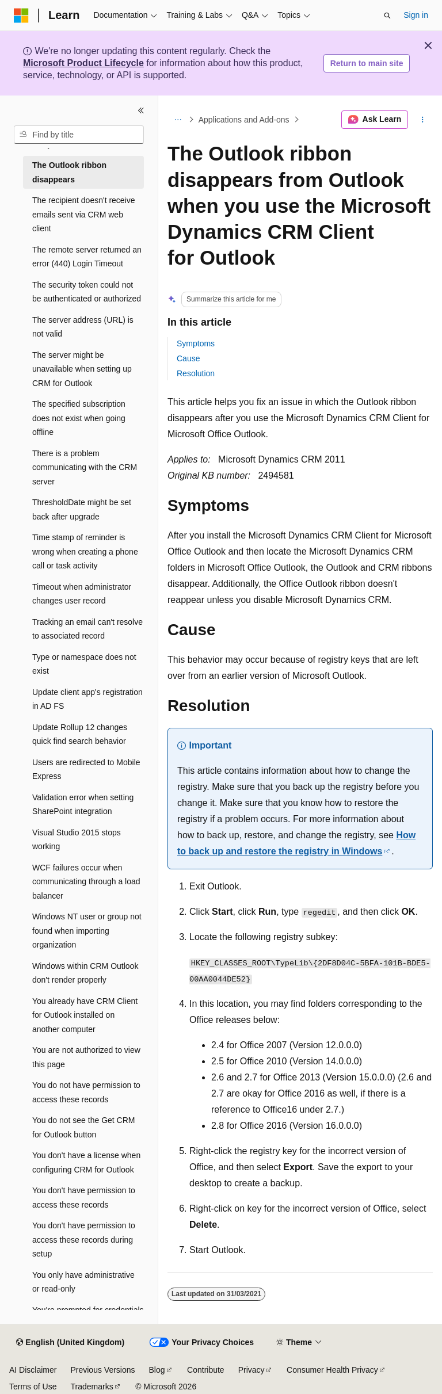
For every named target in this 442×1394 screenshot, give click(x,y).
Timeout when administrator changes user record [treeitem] (81, 594)
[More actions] (423, 119)
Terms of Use (32, 1386)
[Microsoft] (21, 15)
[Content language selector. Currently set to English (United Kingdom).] (70, 1343)
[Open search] (387, 15)
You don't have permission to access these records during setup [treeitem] (83, 1239)
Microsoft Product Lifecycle (83, 63)
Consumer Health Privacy (332, 1369)
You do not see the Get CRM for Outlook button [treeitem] (83, 1127)
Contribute (205, 1369)
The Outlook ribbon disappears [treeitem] (69, 172)
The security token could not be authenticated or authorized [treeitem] (86, 292)
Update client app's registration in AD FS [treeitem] (87, 699)
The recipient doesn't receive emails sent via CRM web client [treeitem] (83, 214)
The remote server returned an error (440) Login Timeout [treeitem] (87, 257)
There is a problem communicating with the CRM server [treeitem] (84, 467)
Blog (157, 1369)
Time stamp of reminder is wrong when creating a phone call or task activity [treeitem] (85, 551)
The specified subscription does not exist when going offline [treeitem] (78, 418)
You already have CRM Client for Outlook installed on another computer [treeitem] (85, 1015)
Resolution (196, 373)
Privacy (251, 1369)
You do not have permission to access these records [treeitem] (86, 1092)
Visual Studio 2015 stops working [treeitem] (76, 839)
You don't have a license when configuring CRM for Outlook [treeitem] (86, 1162)
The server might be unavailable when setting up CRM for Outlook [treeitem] (82, 369)
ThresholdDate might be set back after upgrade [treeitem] (81, 509)
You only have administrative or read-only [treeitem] (83, 1282)
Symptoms (196, 343)
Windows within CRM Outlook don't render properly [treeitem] (85, 973)
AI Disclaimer (32, 1369)
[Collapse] (141, 110)
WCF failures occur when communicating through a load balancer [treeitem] (86, 881)
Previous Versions (102, 1369)
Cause (188, 358)
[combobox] (79, 134)
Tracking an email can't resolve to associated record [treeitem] (87, 629)
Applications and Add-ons (244, 119)
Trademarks (91, 1386)
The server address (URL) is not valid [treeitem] (83, 327)
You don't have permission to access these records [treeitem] (83, 1197)
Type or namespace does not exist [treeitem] (84, 664)
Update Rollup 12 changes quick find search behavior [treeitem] (79, 734)
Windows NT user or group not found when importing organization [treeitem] (87, 930)
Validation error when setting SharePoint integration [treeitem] (83, 804)
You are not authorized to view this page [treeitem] (86, 1057)
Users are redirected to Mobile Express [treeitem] (86, 769)
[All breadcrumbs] (177, 119)
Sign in (415, 15)
